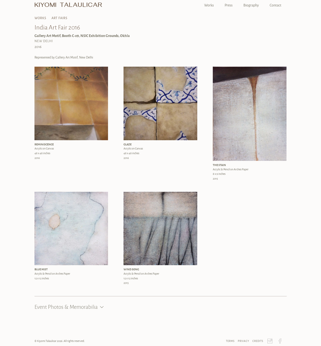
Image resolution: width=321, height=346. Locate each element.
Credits (257, 341)
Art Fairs (59, 18)
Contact (275, 5)
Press (229, 5)
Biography (251, 5)
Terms (230, 341)
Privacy (243, 341)
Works (209, 5)
